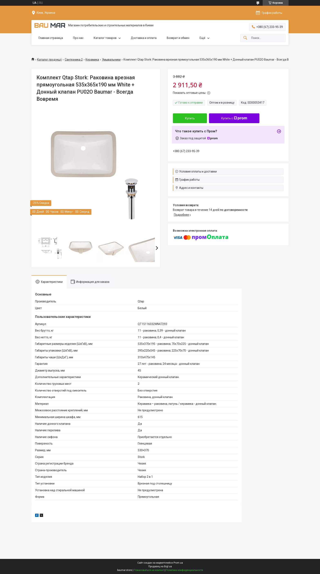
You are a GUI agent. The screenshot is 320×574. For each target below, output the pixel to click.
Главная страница (51, 38)
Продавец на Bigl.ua (160, 566)
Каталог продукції (49, 59)
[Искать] (245, 38)
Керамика (92, 59)
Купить (190, 118)
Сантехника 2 (74, 59)
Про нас (78, 38)
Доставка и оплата (144, 38)
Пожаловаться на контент (149, 570)
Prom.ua (178, 562)
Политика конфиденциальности (184, 570)
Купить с (234, 118)
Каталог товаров (105, 38)
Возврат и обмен (178, 38)
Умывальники (111, 59)
